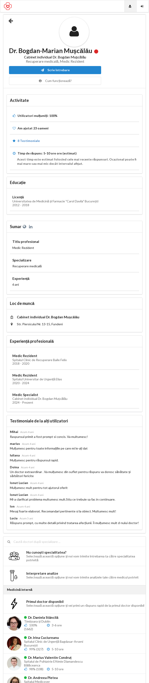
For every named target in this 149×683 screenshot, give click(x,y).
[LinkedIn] (31, 226)
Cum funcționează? (55, 81)
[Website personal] (25, 226)
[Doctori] (131, 6)
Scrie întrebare (54, 70)
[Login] (142, 6)
